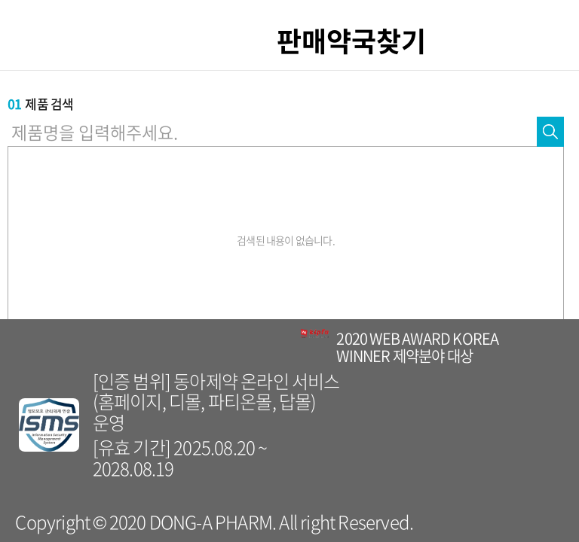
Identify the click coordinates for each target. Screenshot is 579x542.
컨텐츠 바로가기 (0, 0)
